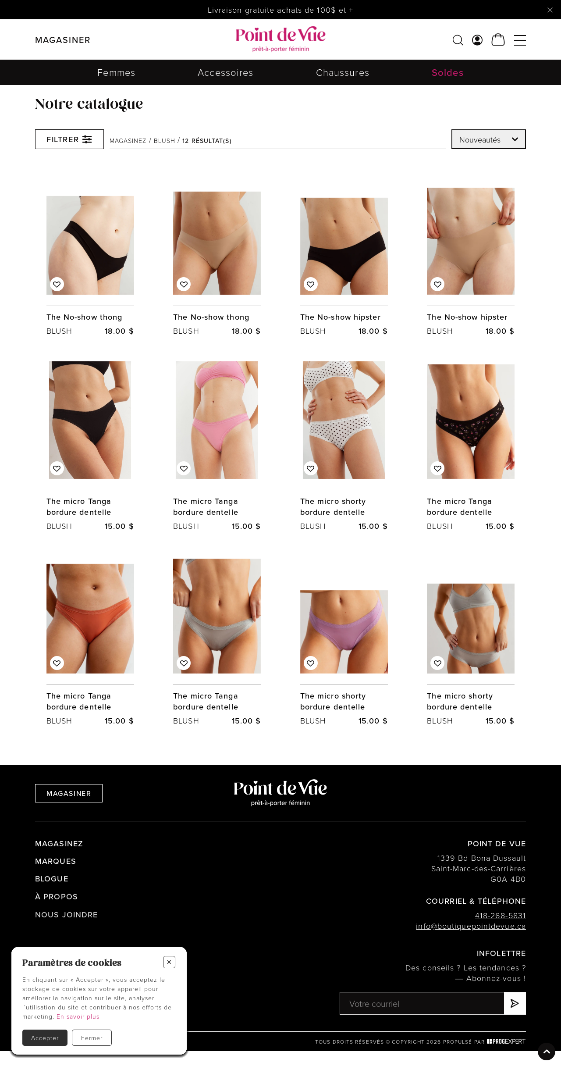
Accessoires (225, 72)
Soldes (448, 72)
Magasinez (128, 141)
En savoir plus (78, 1016)
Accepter (45, 1038)
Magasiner (68, 808)
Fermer (92, 1038)
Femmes (116, 72)
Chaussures (342, 72)
